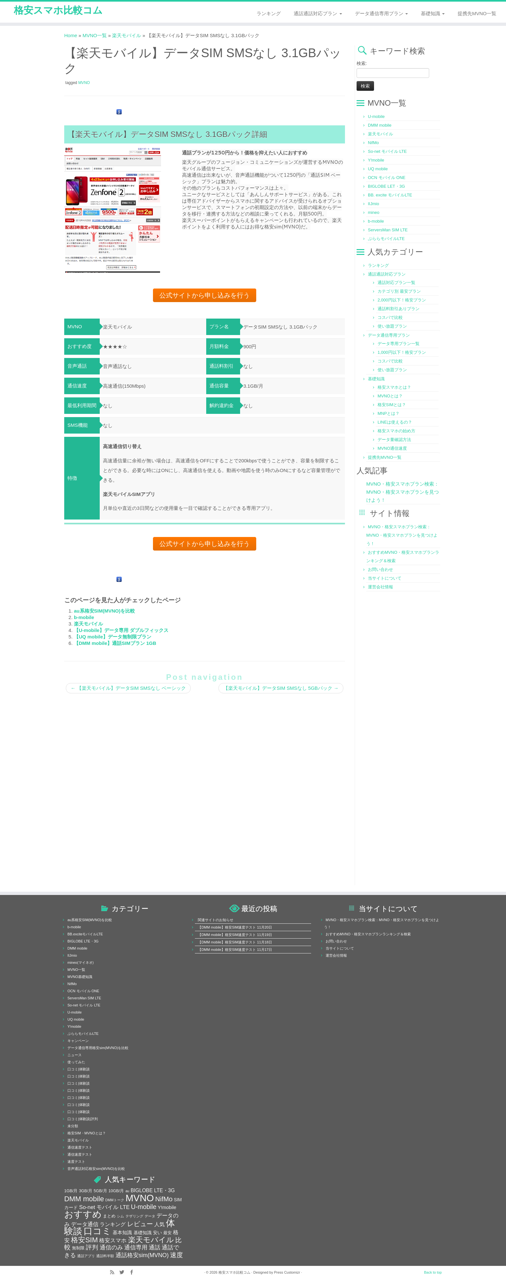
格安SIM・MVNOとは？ (86, 1134)
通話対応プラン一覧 (396, 283)
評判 (92, 1248)
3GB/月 (86, 1192)
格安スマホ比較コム (58, 12)
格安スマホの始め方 (396, 431)
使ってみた (76, 1063)
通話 (154, 1248)
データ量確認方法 (394, 440)
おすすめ (83, 1215)
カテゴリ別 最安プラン (399, 292)
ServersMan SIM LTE (388, 230)
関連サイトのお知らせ (215, 921)
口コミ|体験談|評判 (82, 1120)
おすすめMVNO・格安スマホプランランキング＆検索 (368, 935)
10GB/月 (116, 1192)
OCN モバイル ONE (386, 178)
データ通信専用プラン (381, 13)
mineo (373, 213)
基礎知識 (433, 13)
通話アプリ (86, 1257)
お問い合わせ (380, 570)
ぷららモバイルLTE (386, 239)
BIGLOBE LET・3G (386, 187)
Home (70, 36)
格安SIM (84, 1241)
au (127, 1192)
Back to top (433, 1273)
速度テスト (76, 1162)
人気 (159, 1225)
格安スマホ (112, 1241)
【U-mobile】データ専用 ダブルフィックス (121, 631)
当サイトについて (384, 579)
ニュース (74, 1056)
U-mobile (376, 117)
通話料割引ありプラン (399, 309)
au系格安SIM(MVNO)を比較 (104, 612)
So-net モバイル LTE (387, 152)
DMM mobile (379, 126)
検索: (362, 64)
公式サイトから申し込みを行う (204, 296)
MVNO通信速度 (392, 449)
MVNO (84, 83)
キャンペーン (78, 1042)
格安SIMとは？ (392, 405)
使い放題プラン (392, 327)
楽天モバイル (126, 36)
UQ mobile (378, 169)
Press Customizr (287, 1273)
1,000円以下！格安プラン (402, 353)
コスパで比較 (390, 318)
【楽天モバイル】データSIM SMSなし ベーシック (128, 689)
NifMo (373, 143)
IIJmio (373, 204)
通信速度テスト (79, 1148)
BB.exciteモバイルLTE (85, 935)
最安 (167, 1234)
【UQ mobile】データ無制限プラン (112, 637)
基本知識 (122, 1233)
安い (157, 1233)
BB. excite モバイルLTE (390, 196)
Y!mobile (376, 161)
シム (120, 1217)
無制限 (78, 1249)
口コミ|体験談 (78, 1070)
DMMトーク (114, 1201)
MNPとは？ (389, 414)
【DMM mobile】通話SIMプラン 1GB (115, 644)
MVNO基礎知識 (79, 978)
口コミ (97, 1232)
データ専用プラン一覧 (399, 344)
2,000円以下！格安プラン (402, 301)
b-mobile (84, 618)
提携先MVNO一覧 (477, 13)
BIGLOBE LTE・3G (82, 942)
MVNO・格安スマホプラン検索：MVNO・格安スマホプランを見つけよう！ (402, 493)
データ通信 (84, 1225)
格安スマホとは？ (394, 388)
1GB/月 (71, 1192)
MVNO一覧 (95, 36)
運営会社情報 (380, 587)
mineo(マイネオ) (80, 963)
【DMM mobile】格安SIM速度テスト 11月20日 (235, 928)
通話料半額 (105, 1257)
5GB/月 (100, 1192)
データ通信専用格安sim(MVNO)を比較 (97, 1049)
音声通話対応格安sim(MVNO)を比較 (96, 1170)
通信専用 (135, 1248)
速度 (176, 1255)
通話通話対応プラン (318, 13)
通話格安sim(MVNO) (142, 1256)
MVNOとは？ (390, 396)
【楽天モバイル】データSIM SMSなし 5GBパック (281, 689)
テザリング (134, 1217)
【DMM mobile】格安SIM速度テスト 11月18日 (235, 943)
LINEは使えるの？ (395, 423)
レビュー (140, 1224)
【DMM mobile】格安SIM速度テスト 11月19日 (235, 936)
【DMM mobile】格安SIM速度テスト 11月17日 (235, 950)
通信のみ (111, 1248)
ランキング (269, 13)
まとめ (109, 1217)
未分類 (72, 1127)
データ (150, 1217)
